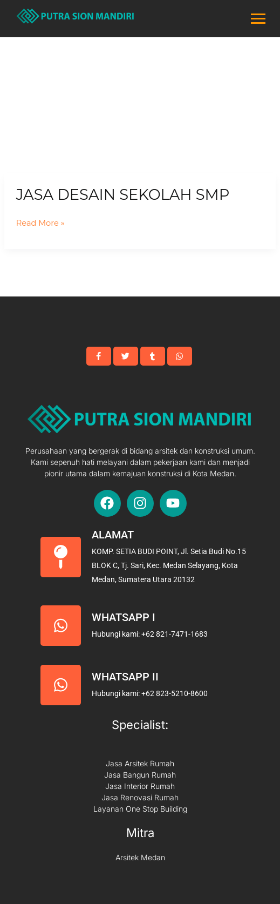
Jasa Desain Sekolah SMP (123, 195)
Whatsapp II (125, 676)
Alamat (113, 534)
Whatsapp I (123, 617)
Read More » (40, 223)
